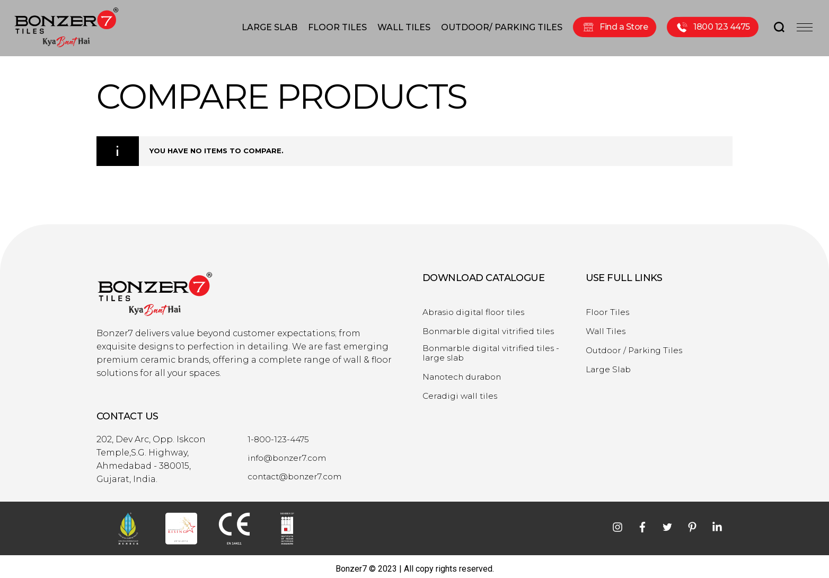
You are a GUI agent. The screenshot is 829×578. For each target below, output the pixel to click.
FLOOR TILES (337, 26)
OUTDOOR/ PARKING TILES (501, 26)
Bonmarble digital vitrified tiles (491, 326)
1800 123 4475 (712, 26)
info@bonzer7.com (290, 453)
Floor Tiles (608, 307)
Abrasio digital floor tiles (476, 307)
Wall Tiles (606, 326)
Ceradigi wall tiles (461, 391)
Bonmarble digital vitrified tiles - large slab (494, 348)
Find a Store (614, 26)
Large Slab (609, 365)
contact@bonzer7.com (298, 472)
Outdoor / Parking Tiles (637, 346)
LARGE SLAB (269, 26)
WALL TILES (403, 26)
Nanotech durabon (465, 372)
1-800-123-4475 (279, 435)
